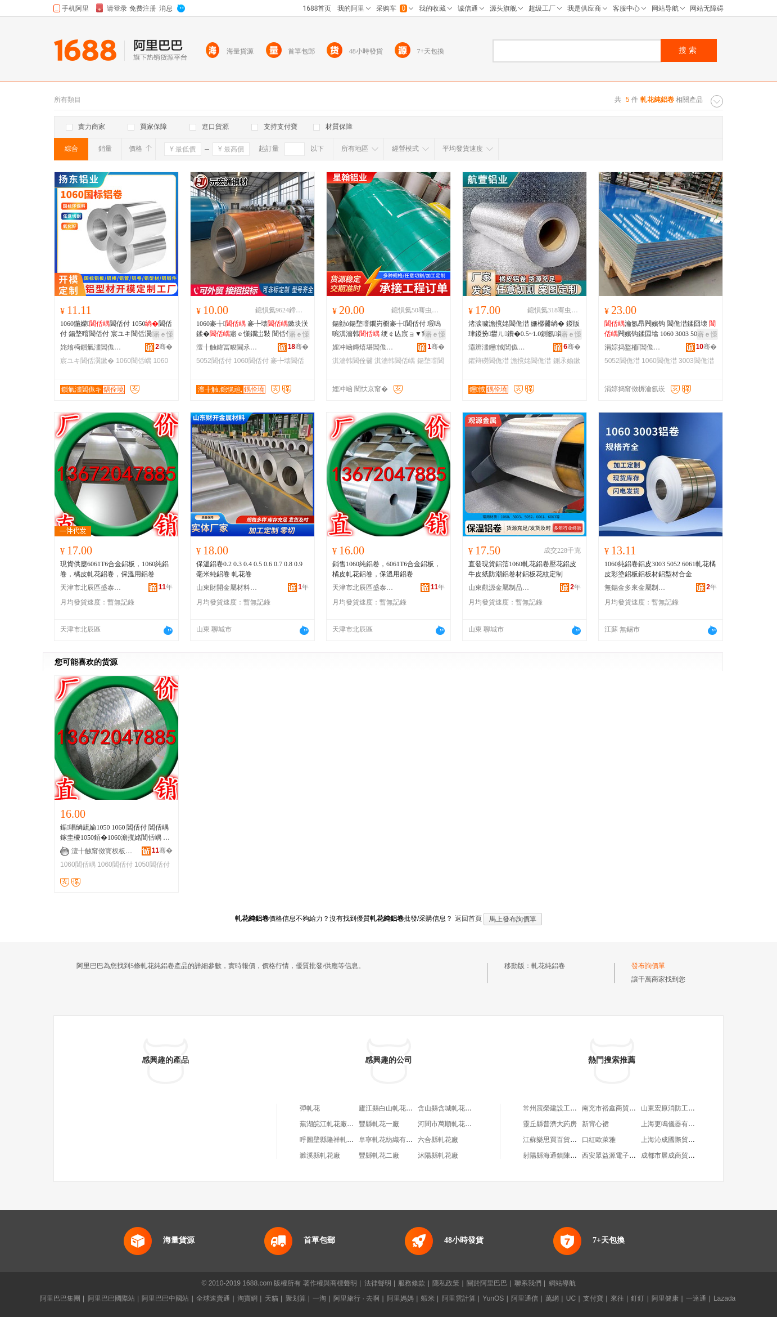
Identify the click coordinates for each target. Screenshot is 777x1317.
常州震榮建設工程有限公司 (563, 1108)
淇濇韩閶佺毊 (352, 361)
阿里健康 (665, 1298)
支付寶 (593, 1298)
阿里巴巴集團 (60, 1298)
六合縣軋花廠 (438, 1140)
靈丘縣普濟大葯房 (550, 1124)
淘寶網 (247, 1298)
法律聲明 (377, 1283)
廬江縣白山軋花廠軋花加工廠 (402, 1108)
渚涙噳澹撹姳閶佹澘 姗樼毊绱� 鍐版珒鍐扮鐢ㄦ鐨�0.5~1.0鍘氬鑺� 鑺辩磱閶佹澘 (524, 329)
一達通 (696, 1298)
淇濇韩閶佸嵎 (394, 361)
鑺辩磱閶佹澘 (488, 361)
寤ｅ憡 (163, 334)
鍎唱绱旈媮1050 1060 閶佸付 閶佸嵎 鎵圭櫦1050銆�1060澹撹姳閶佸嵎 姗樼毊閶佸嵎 (115, 833)
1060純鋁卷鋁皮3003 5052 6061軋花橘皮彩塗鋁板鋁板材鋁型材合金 (660, 569)
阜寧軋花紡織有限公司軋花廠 (402, 1140)
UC (571, 1298)
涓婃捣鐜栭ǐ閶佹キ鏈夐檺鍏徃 (635, 347)
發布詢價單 (648, 966)
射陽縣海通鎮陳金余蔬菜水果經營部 (577, 1155)
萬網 (552, 1298)
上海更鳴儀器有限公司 (674, 1124)
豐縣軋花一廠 (379, 1124)
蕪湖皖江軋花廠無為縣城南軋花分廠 (354, 1124)
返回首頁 (468, 918)
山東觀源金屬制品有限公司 (499, 588)
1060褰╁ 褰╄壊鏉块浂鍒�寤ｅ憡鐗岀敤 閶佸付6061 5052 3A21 (252, 329)
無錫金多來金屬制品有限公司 (635, 588)
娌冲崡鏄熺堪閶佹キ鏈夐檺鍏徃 (363, 347)
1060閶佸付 (251, 361)
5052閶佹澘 (622, 361)
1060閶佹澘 (659, 361)
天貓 (271, 1298)
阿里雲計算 (459, 1298)
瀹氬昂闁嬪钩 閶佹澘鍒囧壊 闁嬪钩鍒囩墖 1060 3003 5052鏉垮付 (660, 329)
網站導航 (562, 1283)
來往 (617, 1298)
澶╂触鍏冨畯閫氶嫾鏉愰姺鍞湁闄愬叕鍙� (227, 347)
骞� (164, 347)
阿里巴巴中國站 (165, 1298)
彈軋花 (310, 1108)
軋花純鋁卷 (548, 966)
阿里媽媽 (400, 1298)
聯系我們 (527, 1283)
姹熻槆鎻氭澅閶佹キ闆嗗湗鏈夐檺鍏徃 (91, 347)
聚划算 (296, 1298)
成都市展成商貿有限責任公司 (685, 1155)
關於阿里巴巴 (487, 1283)
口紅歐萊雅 (599, 1140)
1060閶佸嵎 (133, 361)
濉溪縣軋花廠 (320, 1155)
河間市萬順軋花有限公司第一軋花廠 (472, 1124)
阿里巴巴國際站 (111, 1298)
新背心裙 (595, 1124)
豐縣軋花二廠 (379, 1155)
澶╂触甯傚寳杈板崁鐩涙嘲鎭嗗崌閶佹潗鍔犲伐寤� (102, 851)
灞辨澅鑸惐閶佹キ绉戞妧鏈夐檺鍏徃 (499, 347)
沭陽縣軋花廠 (438, 1155)
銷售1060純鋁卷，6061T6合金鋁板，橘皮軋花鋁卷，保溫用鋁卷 (386, 569)
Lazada (724, 1298)
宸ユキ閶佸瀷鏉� (87, 361)
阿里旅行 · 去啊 (356, 1298)
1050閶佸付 (152, 864)
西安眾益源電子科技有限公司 (626, 1155)
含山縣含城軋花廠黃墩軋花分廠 (465, 1108)
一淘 (319, 1298)
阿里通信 (524, 1298)
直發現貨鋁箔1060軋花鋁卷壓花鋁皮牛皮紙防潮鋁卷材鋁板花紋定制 (522, 569)
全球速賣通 (213, 1298)
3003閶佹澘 (696, 361)
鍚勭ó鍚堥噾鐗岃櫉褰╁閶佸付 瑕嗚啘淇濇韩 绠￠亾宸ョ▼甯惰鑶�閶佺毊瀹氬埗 (388, 329)
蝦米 (428, 1298)
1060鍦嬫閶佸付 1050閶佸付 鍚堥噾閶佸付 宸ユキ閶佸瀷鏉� (116, 329)
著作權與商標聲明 (330, 1283)
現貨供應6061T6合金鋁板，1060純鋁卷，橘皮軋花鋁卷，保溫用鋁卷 (114, 569)
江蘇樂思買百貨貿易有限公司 (567, 1140)
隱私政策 (445, 1283)
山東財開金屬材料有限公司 (227, 588)
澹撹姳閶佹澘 (531, 361)
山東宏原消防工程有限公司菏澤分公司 (698, 1108)
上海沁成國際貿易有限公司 (681, 1140)
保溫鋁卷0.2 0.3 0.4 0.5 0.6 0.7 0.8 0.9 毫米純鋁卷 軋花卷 (249, 569)
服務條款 (411, 1283)
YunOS (493, 1298)
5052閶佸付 (214, 361)
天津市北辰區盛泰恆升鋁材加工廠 (91, 588)
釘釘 (637, 1298)
